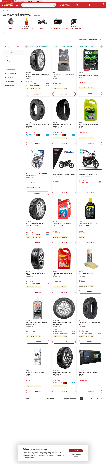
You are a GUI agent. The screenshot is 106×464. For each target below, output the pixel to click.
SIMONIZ (81, 122)
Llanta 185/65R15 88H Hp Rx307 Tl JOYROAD (37, 125)
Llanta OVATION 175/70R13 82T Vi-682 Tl (90, 323)
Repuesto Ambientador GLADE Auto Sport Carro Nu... (37, 175)
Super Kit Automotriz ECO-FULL (89, 75)
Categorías (8, 47)
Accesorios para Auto (81, 46)
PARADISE (29, 370)
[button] (54, 5)
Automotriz (18, 10)
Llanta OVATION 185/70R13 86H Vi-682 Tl (37, 274)
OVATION (28, 271)
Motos (31, 46)
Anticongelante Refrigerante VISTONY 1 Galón (62, 224)
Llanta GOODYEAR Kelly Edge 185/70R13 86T (62, 373)
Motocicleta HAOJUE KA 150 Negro (64, 174)
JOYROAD (29, 122)
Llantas (55, 46)
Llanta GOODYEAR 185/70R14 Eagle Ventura (37, 75)
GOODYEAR (29, 73)
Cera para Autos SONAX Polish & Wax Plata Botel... (36, 323)
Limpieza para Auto (67, 46)
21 (38, 398)
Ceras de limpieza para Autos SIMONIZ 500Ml (88, 224)
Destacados (95, 39)
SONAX (81, 271)
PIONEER (81, 370)
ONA (54, 73)
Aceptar (76, 450)
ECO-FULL (81, 73)
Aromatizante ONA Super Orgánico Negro (64, 75)
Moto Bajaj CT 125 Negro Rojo (88, 174)
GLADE (28, 172)
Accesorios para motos (43, 46)
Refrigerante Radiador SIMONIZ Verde (89, 125)
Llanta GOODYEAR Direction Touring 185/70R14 (35, 224)
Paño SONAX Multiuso (86, 274)
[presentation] (26, 46)
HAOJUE (55, 172)
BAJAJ (81, 172)
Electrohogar (10, 10)
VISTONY (55, 221)
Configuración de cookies (76, 455)
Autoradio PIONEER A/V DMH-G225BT (88, 373)
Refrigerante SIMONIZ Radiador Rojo (63, 274)
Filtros (18, 47)
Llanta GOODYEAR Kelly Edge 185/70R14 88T (62, 323)
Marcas (93, 46)
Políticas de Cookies (28, 457)
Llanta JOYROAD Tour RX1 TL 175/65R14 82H (62, 125)
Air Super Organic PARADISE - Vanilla (35, 373)
